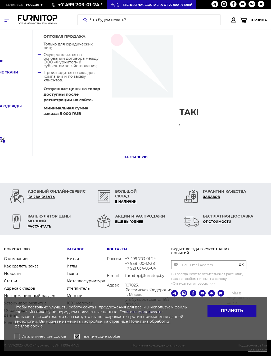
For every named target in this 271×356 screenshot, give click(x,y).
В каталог (135, 143)
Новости (12, 273)
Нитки (73, 258)
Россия (32, 5)
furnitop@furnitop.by (144, 275)
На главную (135, 157)
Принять (232, 310)
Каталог (75, 249)
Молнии (75, 295)
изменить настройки (82, 321)
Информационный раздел (29, 295)
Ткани (72, 273)
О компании (16, 258)
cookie (36, 326)
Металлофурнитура (86, 281)
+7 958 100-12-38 (140, 263)
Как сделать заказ (21, 266)
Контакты (117, 249)
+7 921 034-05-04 (140, 268)
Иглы (72, 266)
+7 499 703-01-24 (140, 258)
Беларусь (14, 5)
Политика (139, 321)
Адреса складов (19, 288)
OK (241, 265)
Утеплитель (78, 288)
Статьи (10, 281)
